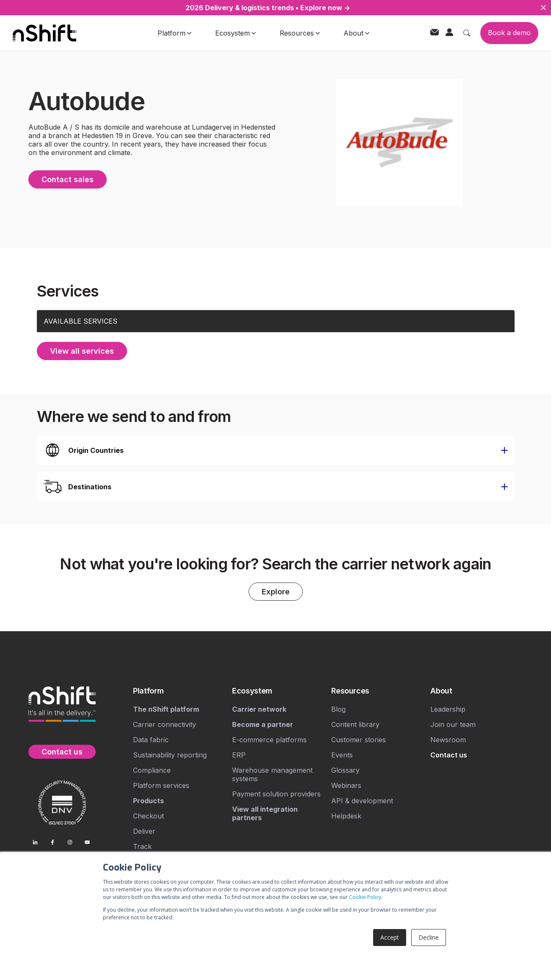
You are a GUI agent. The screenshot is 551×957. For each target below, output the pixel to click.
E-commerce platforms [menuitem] (269, 740)
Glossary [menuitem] (345, 770)
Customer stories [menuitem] (358, 740)
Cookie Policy (365, 897)
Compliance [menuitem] (152, 770)
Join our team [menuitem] (453, 725)
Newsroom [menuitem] (448, 740)
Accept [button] (389, 937)
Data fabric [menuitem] (151, 740)
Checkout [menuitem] (148, 816)
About (356, 33)
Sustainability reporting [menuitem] (170, 755)
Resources (300, 33)
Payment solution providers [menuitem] (276, 794)
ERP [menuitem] (239, 755)
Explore (276, 592)
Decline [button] (428, 937)
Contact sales (68, 179)
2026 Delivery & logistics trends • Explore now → (268, 7)
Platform (174, 33)
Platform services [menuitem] (161, 786)
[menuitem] (179, 691)
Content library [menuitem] (355, 725)
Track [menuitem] (142, 847)
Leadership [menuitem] (447, 709)
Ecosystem (235, 33)
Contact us (62, 751)
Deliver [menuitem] (144, 831)
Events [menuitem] (342, 755)
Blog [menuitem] (338, 709)
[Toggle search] (466, 33)
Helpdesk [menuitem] (346, 816)
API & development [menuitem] (362, 801)
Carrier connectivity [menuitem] (164, 725)
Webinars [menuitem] (346, 786)
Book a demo (509, 32)
